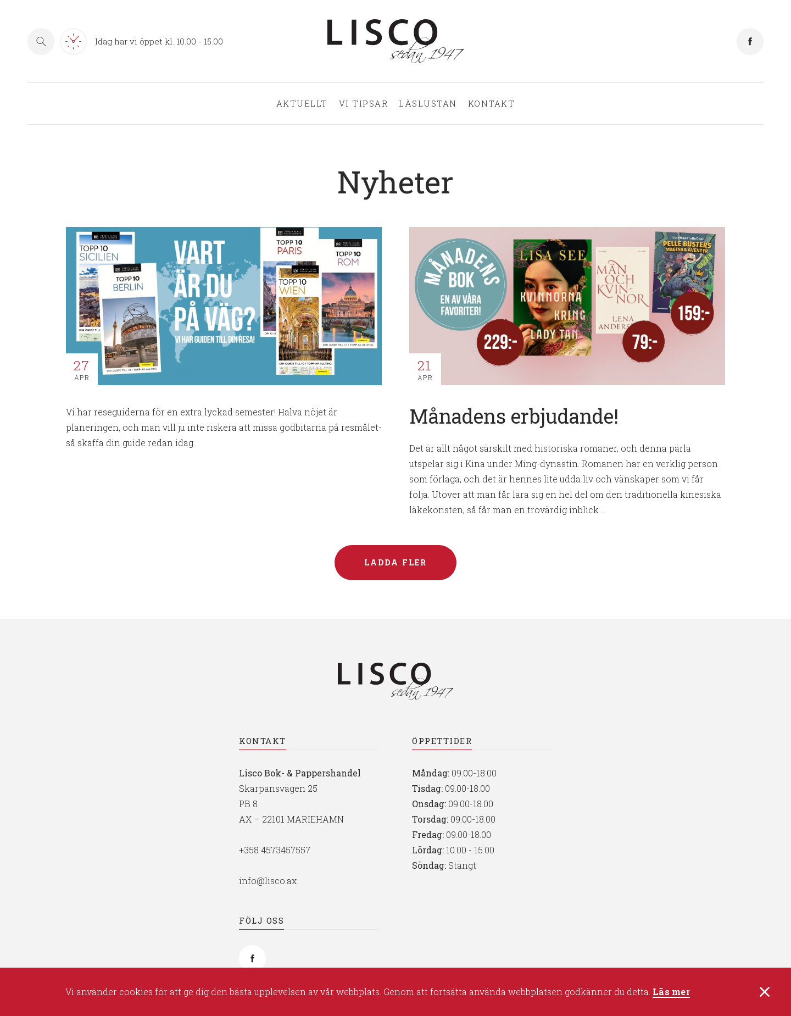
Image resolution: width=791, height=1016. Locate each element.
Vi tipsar (363, 103)
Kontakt (491, 103)
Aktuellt (302, 103)
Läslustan (428, 103)
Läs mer (671, 993)
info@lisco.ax (268, 880)
